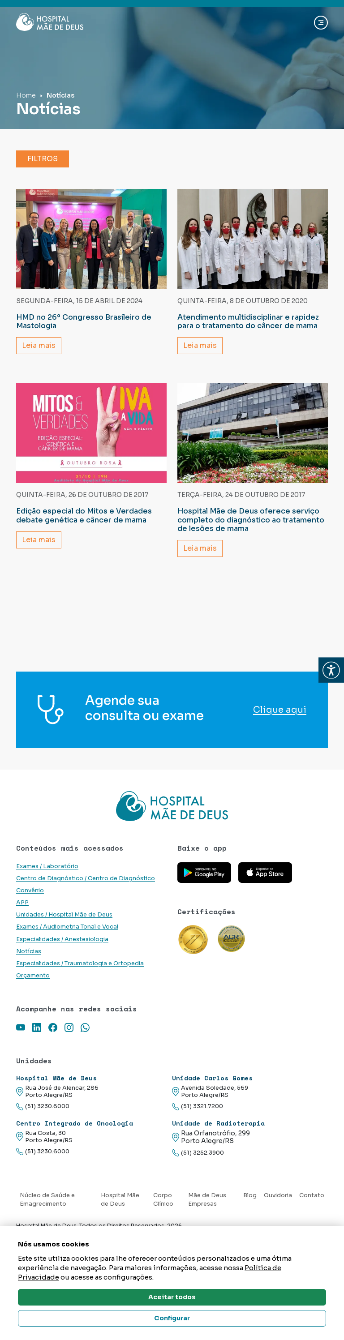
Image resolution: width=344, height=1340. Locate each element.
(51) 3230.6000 (42, 1106)
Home (26, 95)
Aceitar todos (172, 1297)
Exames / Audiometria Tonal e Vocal (67, 926)
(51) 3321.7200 (197, 1106)
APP (22, 902)
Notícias (28, 951)
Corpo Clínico (163, 1199)
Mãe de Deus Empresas (207, 1199)
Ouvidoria (278, 1195)
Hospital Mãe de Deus (120, 1199)
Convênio (30, 890)
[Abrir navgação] (321, 23)
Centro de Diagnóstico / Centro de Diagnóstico (85, 878)
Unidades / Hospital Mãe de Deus (64, 914)
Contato (311, 1195)
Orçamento (33, 975)
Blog (250, 1195)
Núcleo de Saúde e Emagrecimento (47, 1199)
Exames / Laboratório (47, 866)
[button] (331, 670)
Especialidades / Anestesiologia (62, 939)
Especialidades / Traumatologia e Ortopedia (80, 963)
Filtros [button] (42, 158)
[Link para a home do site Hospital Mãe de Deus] (172, 806)
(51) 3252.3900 (198, 1153)
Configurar (172, 1318)
